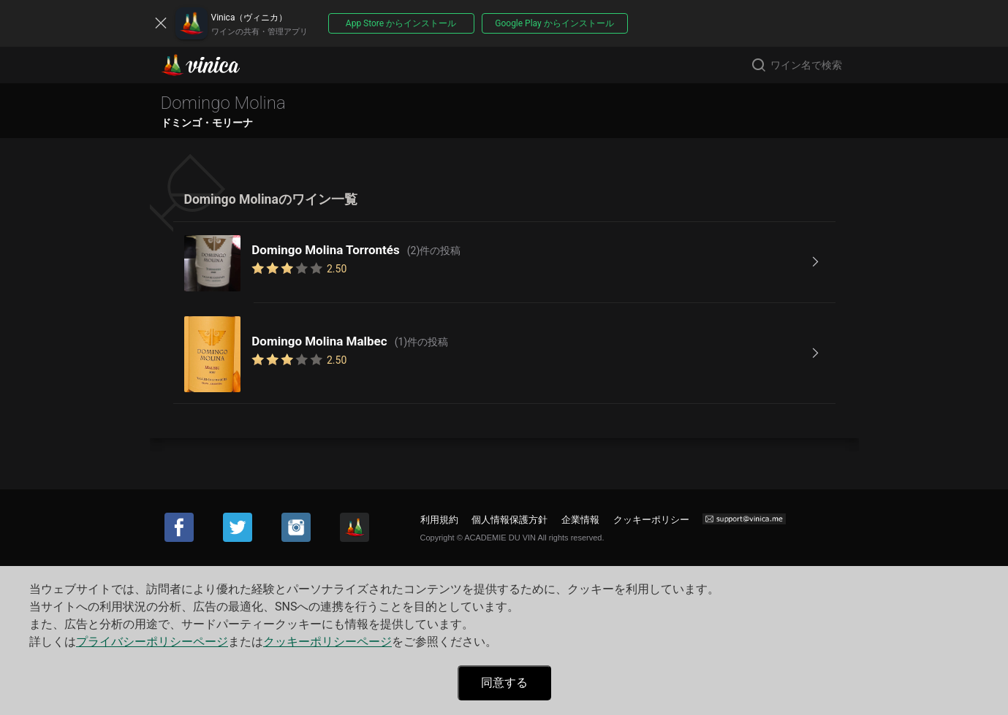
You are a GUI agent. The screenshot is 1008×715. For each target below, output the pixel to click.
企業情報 (580, 519)
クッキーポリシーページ (327, 642)
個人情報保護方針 (509, 519)
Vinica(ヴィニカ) (213, 65)
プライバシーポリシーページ (152, 642)
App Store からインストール (401, 23)
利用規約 (439, 519)
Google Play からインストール (554, 23)
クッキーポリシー (651, 519)
